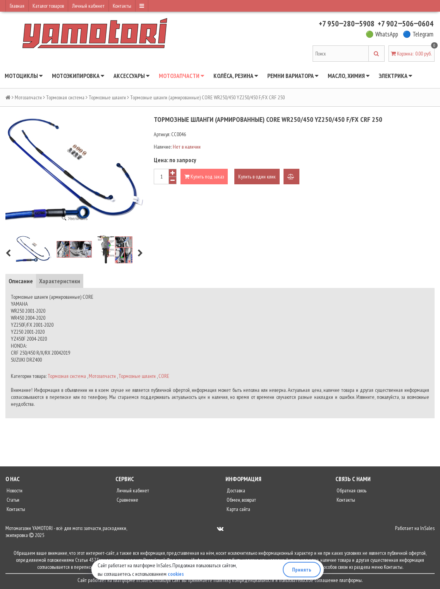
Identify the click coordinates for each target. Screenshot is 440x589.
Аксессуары (131, 76)
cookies (176, 573)
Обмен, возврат (240, 499)
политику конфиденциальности (243, 580)
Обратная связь (350, 490)
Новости (13, 490)
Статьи (12, 499)
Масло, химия (349, 76)
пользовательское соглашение (308, 580)
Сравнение (126, 499)
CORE (163, 375)
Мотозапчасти (181, 76)
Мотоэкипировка (78, 76)
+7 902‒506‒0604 (405, 24)
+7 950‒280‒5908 (347, 24)
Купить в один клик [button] (257, 176)
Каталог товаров (48, 5)
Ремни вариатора (292, 76)
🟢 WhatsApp (382, 34)
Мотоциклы (24, 76)
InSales (427, 528)
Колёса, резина (235, 76)
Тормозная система (65, 97)
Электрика (395, 76)
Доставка (235, 490)
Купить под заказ (204, 176)
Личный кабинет (88, 5)
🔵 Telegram (418, 34)
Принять (301, 569)
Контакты (122, 5)
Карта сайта (237, 509)
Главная (17, 5)
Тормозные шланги (107, 97)
